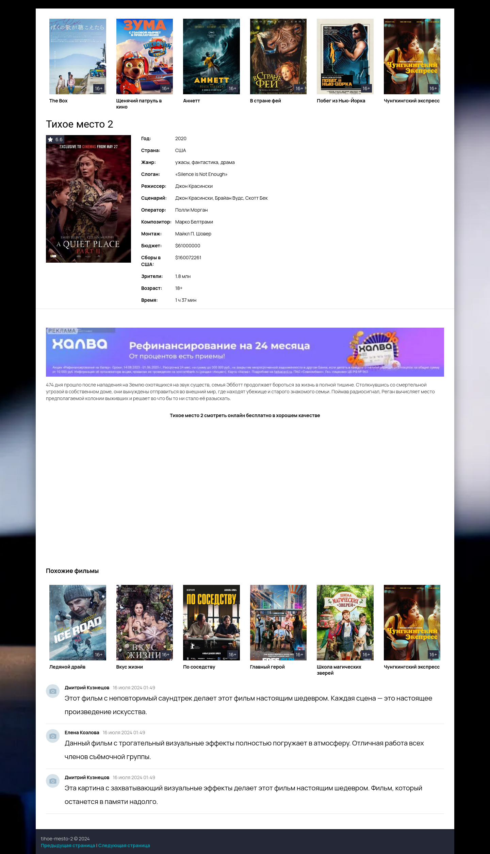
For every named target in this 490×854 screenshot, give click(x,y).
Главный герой (267, 667)
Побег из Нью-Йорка (341, 101)
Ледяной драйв (67, 667)
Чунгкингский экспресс (412, 101)
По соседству (199, 667)
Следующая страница (124, 845)
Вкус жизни (129, 667)
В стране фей (265, 101)
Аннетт (191, 101)
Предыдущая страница (68, 845)
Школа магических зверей (339, 670)
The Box (58, 101)
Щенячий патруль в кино (139, 104)
